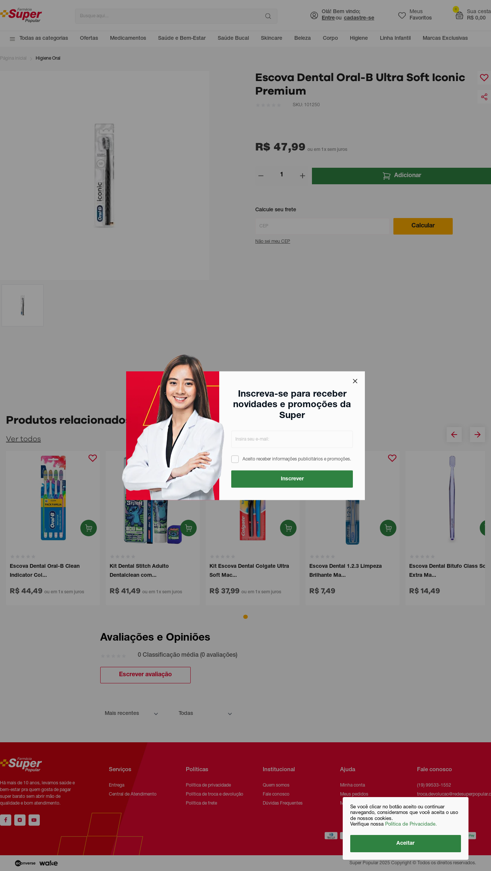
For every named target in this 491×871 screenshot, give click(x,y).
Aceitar (406, 843)
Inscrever (292, 478)
